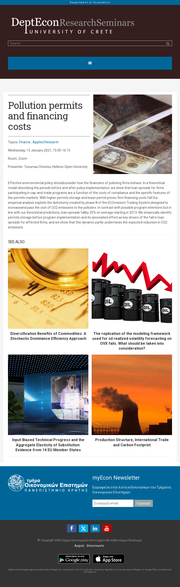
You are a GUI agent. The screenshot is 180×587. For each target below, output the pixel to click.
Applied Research (46, 142)
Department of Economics (90, 2)
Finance (24, 142)
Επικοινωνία (95, 545)
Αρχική (79, 545)
